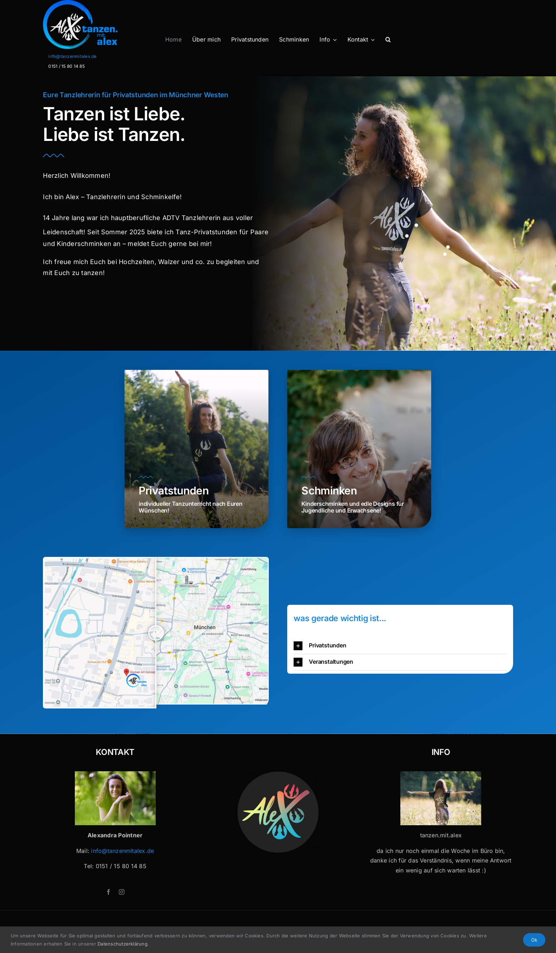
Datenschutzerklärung (123, 944)
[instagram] (121, 892)
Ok (534, 940)
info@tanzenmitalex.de (72, 56)
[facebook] (108, 892)
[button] (388, 40)
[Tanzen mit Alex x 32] (440, 774)
